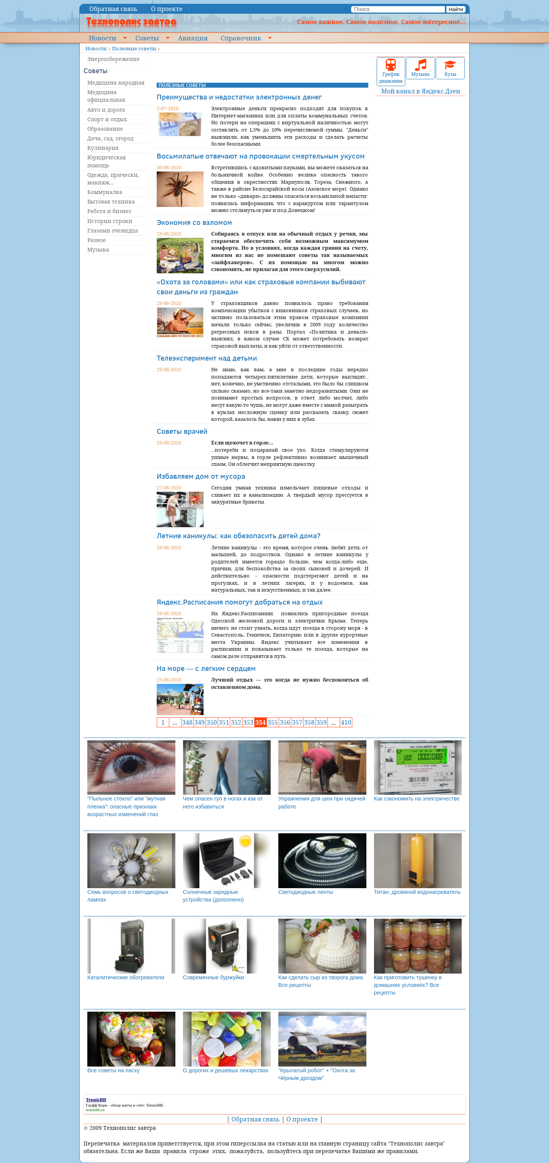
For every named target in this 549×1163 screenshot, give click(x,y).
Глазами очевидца (112, 230)
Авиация (192, 37)
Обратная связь (113, 9)
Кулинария (103, 147)
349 (199, 722)
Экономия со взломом (194, 222)
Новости (102, 37)
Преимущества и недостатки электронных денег (239, 96)
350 (212, 722)
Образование (105, 128)
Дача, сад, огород (110, 138)
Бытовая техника (111, 201)
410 (346, 722)
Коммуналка (104, 192)
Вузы (450, 68)
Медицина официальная (106, 95)
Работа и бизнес (109, 211)
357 (297, 722)
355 (273, 722)
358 (309, 722)
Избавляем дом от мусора (201, 476)
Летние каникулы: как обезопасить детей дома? (239, 535)
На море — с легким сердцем (206, 668)
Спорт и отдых (107, 119)
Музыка (98, 249)
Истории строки (109, 221)
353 (248, 722)
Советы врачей (182, 431)
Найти (456, 9)
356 (285, 722)
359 (321, 722)
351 (224, 722)
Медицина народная (115, 82)
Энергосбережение (113, 59)
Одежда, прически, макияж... (113, 178)
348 (187, 722)
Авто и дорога (106, 109)
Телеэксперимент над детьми (207, 358)
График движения (391, 71)
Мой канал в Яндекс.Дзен (420, 91)
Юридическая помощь (106, 161)
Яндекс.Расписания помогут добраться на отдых (240, 601)
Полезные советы (134, 48)
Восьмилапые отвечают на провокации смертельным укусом (261, 155)
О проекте (167, 9)
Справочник (241, 37)
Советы (147, 37)
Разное (96, 240)
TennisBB (154, 1105)
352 (236, 722)
